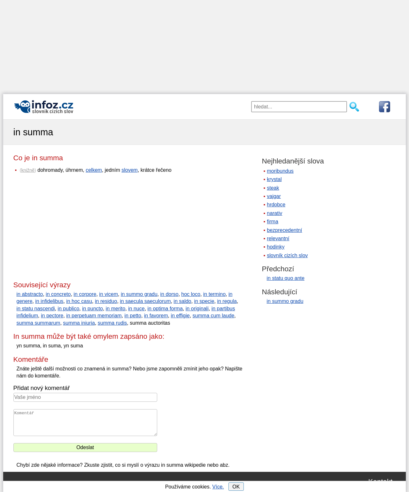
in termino (214, 294)
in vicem (108, 294)
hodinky (275, 247)
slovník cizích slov (287, 255)
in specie (204, 301)
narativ (274, 213)
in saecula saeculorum (145, 301)
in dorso (169, 294)
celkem (94, 170)
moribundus (280, 171)
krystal (274, 179)
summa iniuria (79, 323)
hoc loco (190, 294)
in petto (132, 315)
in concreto (58, 294)
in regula (226, 301)
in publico (68, 308)
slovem (129, 170)
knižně (28, 170)
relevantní (278, 238)
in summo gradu (139, 294)
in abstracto (30, 294)
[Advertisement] (204, 45)
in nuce (136, 308)
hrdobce (276, 204)
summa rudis (112, 323)
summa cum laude (214, 315)
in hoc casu (79, 301)
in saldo (182, 301)
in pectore (52, 315)
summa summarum (38, 323)
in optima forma (165, 308)
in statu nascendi (36, 308)
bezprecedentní (284, 230)
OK (236, 486)
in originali (197, 308)
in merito (115, 308)
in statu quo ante (286, 278)
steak (273, 188)
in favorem (156, 315)
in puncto (92, 308)
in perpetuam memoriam (93, 315)
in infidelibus (49, 301)
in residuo (106, 301)
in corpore (84, 294)
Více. (218, 486)
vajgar (274, 196)
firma (272, 221)
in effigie (180, 315)
